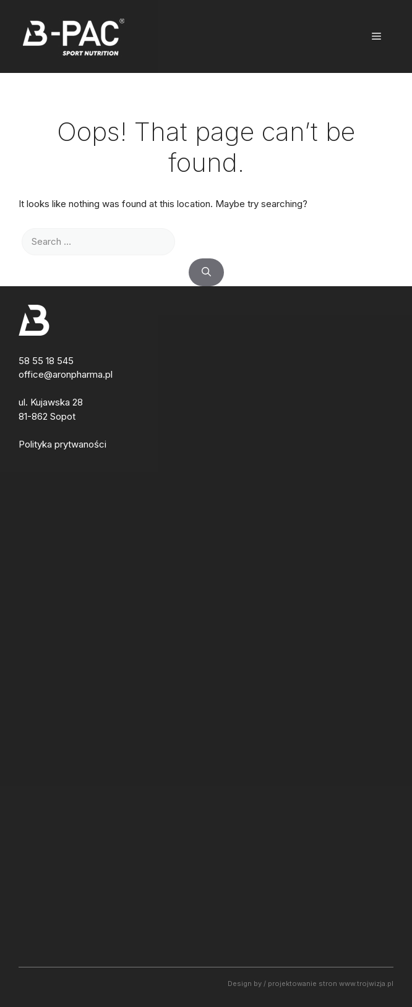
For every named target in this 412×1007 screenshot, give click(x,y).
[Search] (206, 272)
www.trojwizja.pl (366, 983)
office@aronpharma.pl (66, 374)
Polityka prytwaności (62, 444)
